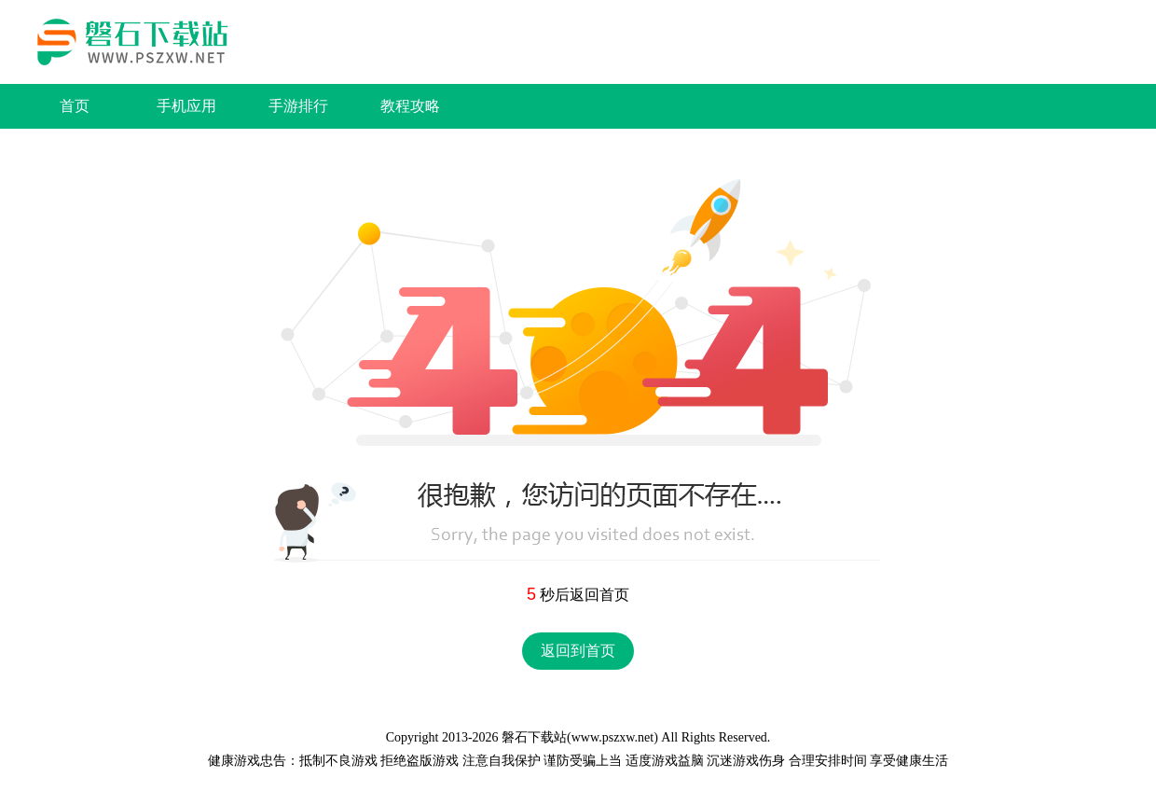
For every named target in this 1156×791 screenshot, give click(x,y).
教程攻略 (410, 106)
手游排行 (298, 106)
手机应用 (186, 106)
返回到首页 (578, 651)
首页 (74, 106)
